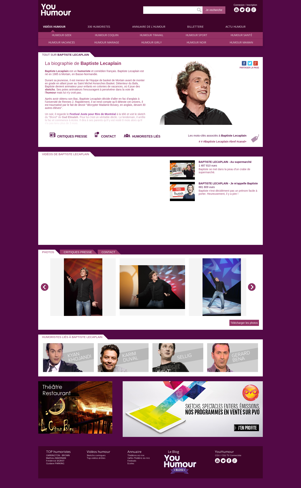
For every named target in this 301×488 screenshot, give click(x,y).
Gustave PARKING (55, 463)
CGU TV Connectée (231, 455)
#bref (233, 141)
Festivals (131, 460)
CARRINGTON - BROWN (58, 455)
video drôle (56, 10)
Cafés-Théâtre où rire (138, 458)
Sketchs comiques (96, 455)
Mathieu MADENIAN (56, 458)
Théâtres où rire (135, 455)
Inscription (251, 5)
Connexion (239, 5)
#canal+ (241, 141)
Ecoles (130, 463)
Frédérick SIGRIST (55, 460)
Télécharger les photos (244, 322)
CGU (217, 455)
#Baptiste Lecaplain (216, 141)
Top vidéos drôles (96, 458)
